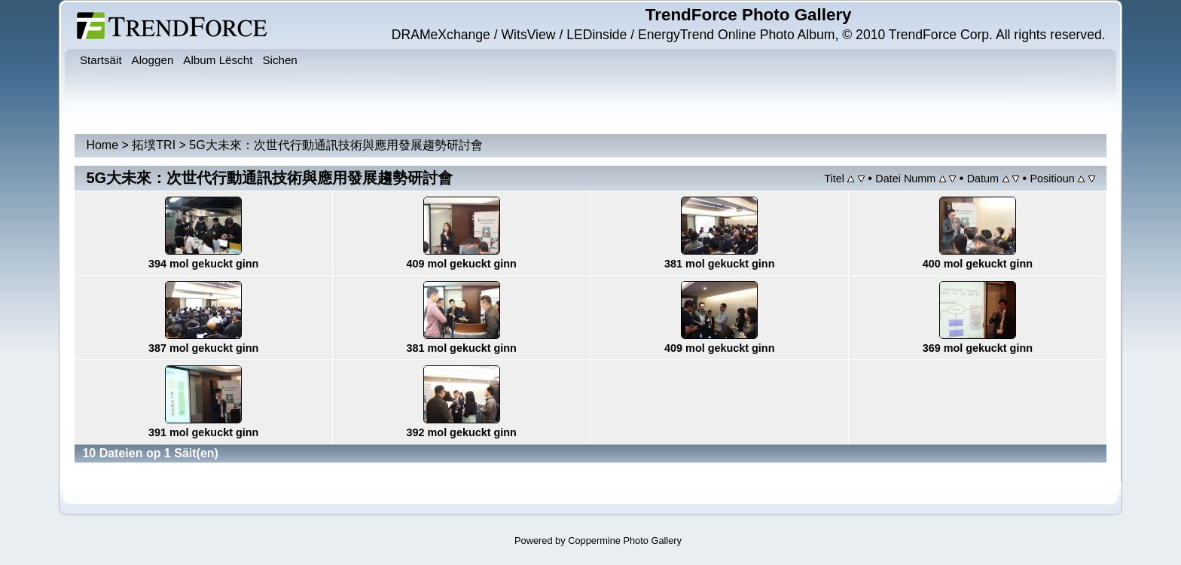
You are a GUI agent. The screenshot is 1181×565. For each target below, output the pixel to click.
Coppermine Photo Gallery (625, 540)
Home (102, 145)
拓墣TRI (153, 145)
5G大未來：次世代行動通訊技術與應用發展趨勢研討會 (335, 145)
